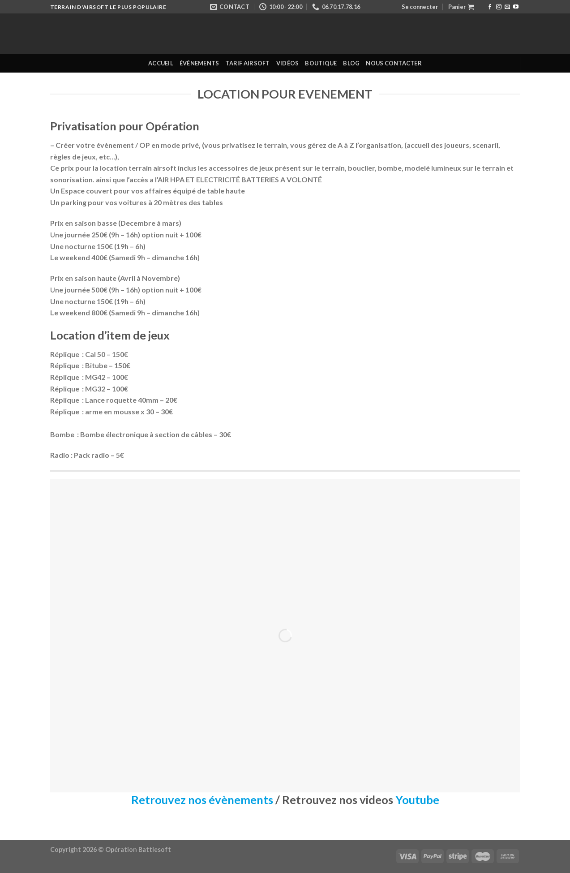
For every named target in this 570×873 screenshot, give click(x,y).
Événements (199, 63)
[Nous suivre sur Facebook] (490, 7)
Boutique (321, 63)
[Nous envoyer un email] (507, 7)
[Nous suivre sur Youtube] (516, 7)
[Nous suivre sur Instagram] (498, 7)
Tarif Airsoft (247, 63)
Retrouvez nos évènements (202, 799)
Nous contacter (394, 63)
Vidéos (287, 63)
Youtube (417, 799)
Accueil (160, 63)
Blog (351, 63)
